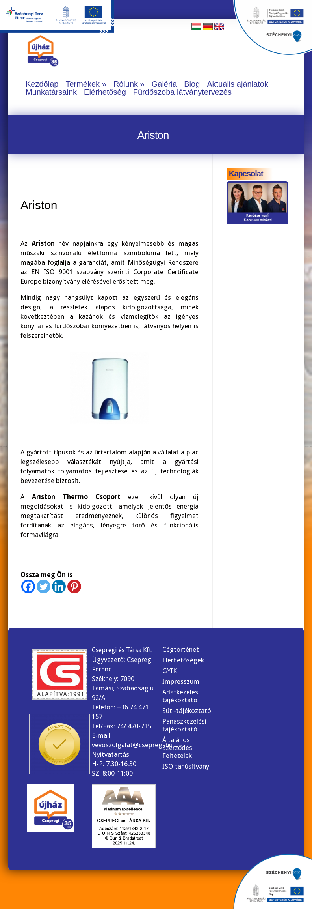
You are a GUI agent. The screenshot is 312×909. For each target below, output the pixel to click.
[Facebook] (28, 586)
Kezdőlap (42, 84)
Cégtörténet (180, 649)
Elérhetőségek (183, 660)
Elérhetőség (105, 92)
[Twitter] (43, 586)
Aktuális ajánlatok (237, 84)
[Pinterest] (74, 586)
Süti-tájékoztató (186, 710)
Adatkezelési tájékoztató (181, 696)
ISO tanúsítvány (185, 766)
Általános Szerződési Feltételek (178, 747)
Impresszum (180, 681)
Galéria (164, 84)
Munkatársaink (51, 92)
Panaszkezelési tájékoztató (184, 725)
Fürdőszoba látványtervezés (182, 92)
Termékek (82, 84)
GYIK (169, 671)
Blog (192, 84)
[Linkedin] (59, 586)
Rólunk (125, 84)
